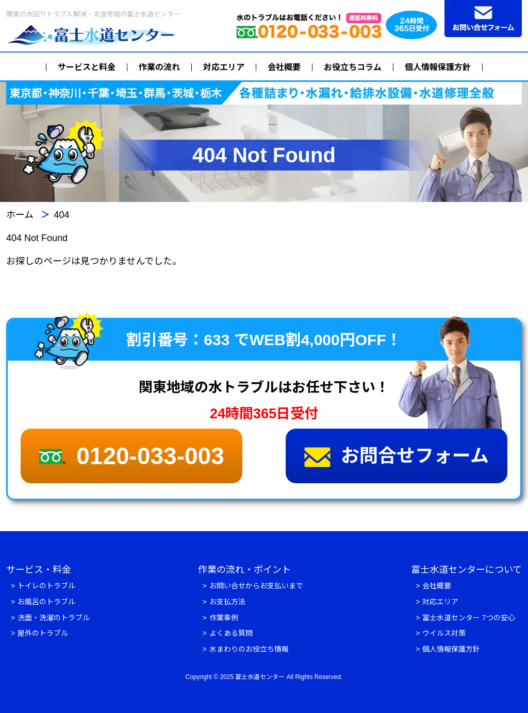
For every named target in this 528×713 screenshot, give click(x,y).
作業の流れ (159, 67)
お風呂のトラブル (46, 602)
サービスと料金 (87, 67)
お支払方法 (227, 602)
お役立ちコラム (353, 67)
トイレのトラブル (46, 586)
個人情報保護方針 (438, 67)
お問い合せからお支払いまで (256, 586)
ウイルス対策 (444, 633)
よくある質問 (231, 633)
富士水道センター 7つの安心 (468, 618)
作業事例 (223, 618)
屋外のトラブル (43, 633)
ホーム (20, 215)
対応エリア (223, 67)
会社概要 (284, 67)
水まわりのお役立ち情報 (249, 649)
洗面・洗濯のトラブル (54, 618)
